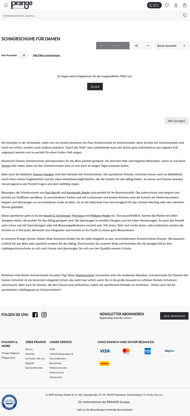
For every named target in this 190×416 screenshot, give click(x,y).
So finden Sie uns (35, 358)
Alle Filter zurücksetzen (46, 55)
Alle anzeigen (176, 120)
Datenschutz (57, 372)
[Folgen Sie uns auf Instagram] (42, 314)
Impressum (56, 377)
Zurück (95, 86)
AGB (52, 349)
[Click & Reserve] (154, 5)
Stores (29, 349)
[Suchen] (95, 15)
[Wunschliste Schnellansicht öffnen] (167, 5)
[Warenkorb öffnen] (185, 5)
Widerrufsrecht (58, 367)
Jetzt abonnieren (174, 316)
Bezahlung (55, 363)
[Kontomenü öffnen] (176, 5)
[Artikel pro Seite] (142, 45)
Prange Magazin (10, 353)
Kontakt (30, 353)
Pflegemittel (8, 357)
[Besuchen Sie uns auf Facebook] (33, 314)
